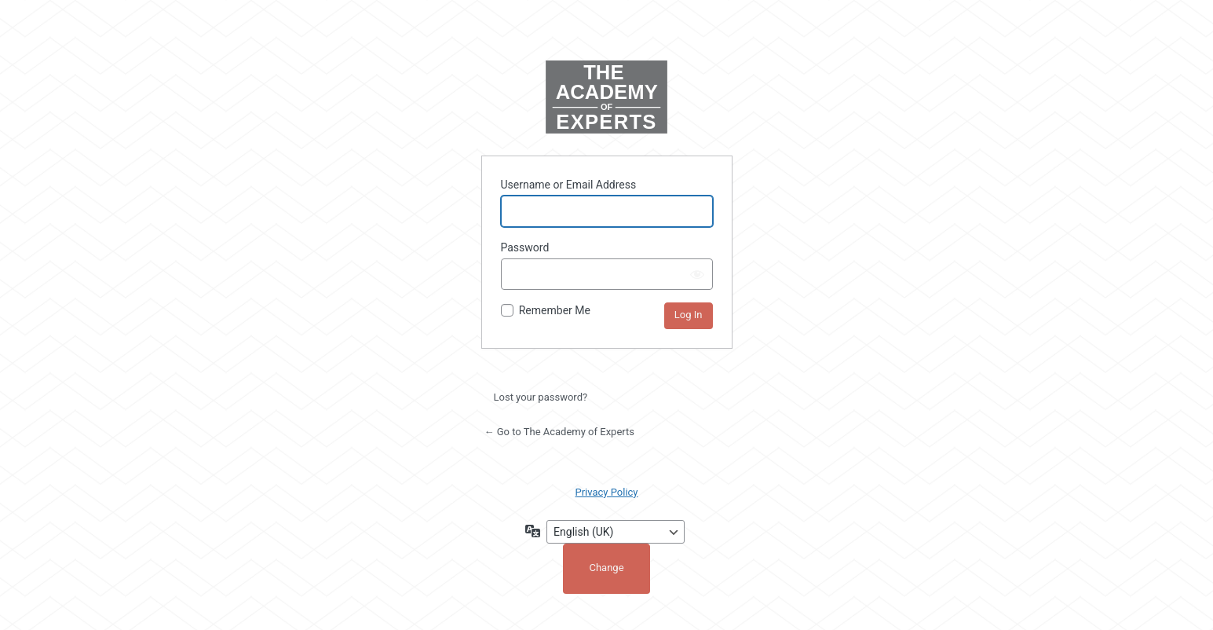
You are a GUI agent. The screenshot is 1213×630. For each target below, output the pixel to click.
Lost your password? (541, 397)
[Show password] (697, 274)
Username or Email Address (569, 184)
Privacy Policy (606, 492)
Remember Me (554, 310)
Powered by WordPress (607, 98)
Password (525, 247)
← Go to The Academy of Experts (559, 432)
